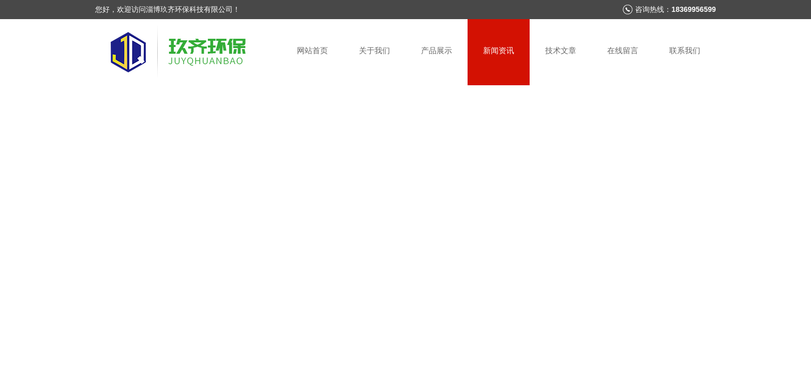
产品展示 (436, 50)
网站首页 (312, 50)
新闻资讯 (498, 50)
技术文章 (560, 50)
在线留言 (622, 50)
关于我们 (374, 50)
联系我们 (684, 50)
